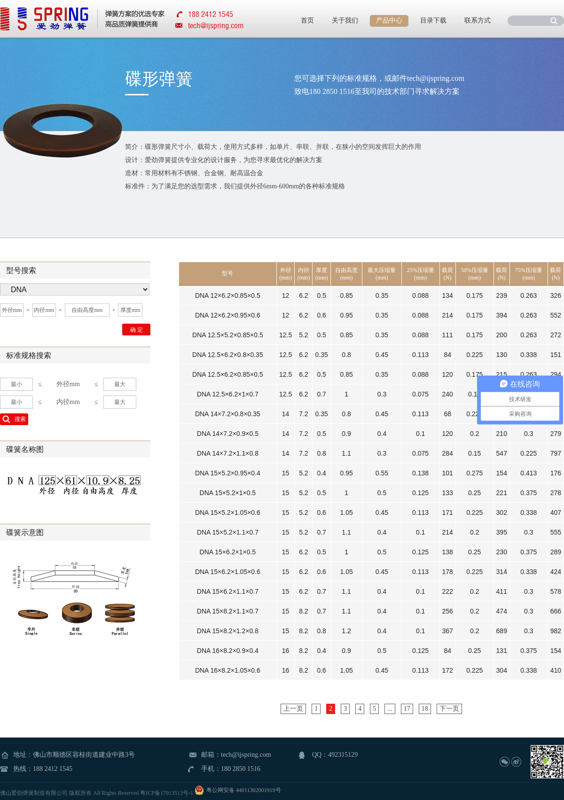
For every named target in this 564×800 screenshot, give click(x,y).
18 (425, 708)
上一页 (293, 708)
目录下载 (433, 20)
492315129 (343, 754)
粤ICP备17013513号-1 (166, 793)
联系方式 (477, 20)
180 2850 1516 (240, 768)
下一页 (449, 708)
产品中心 (389, 20)
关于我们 (345, 20)
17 (407, 708)
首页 (307, 20)
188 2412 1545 (52, 768)
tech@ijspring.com (215, 25)
